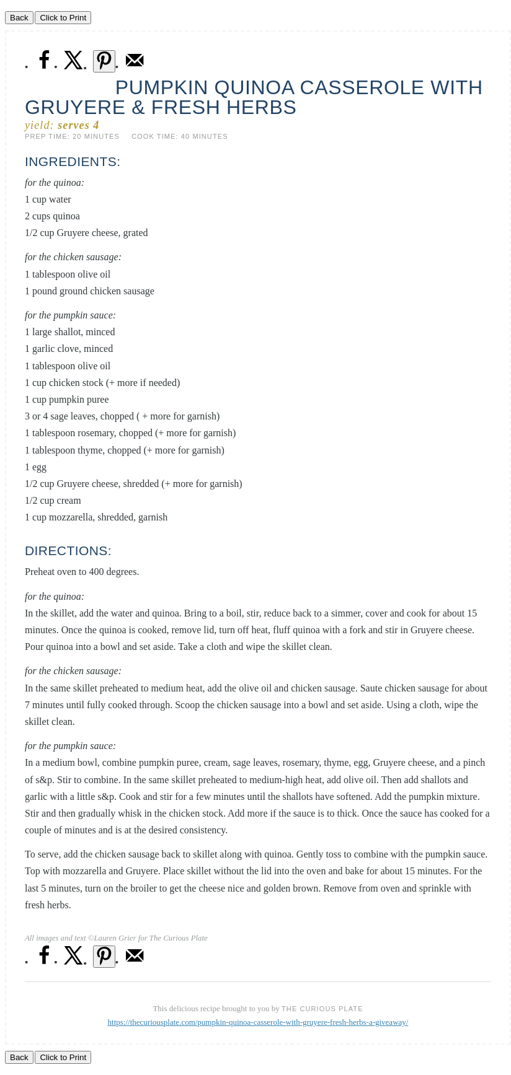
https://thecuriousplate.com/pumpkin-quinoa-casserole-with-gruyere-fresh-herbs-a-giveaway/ (258, 1022)
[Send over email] (134, 67)
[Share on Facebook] (44, 67)
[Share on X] (74, 67)
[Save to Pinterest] (104, 61)
